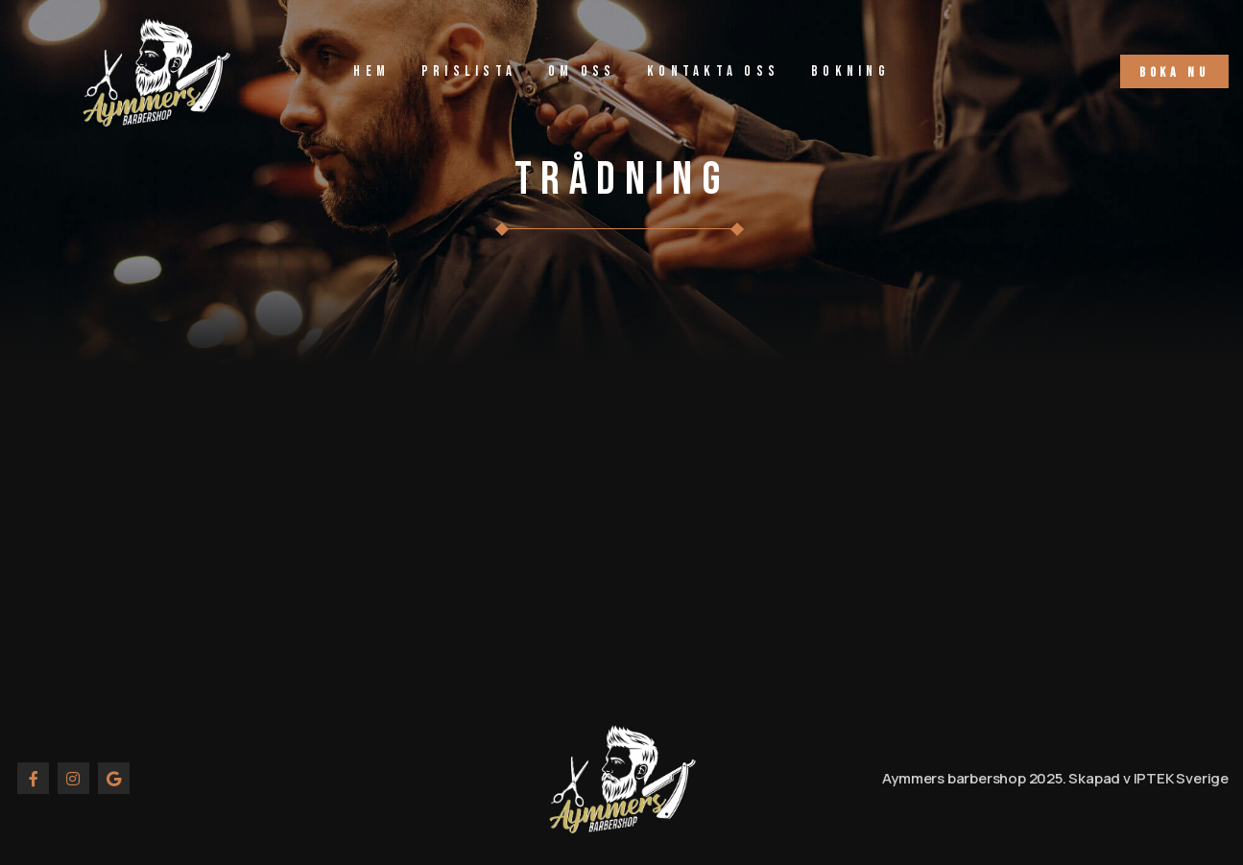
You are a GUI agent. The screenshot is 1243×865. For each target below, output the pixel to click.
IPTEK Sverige (1181, 778)
